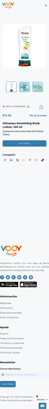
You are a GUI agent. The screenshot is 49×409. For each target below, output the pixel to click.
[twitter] (17, 160)
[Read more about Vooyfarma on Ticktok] (25, 277)
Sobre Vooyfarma (9, 317)
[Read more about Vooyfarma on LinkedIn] (31, 277)
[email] (36, 160)
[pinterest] (30, 160)
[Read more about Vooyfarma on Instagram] (13, 277)
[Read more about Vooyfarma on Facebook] (2, 277)
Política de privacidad (11, 348)
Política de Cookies (10, 352)
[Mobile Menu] (45, 5)
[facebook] (5, 160)
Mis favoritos (6, 308)
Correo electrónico (10, 369)
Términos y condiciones (12, 343)
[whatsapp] (23, 160)
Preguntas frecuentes (11, 338)
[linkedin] (11, 160)
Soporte (4, 333)
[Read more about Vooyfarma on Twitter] (8, 277)
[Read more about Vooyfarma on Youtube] (19, 277)
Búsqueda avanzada (10, 313)
